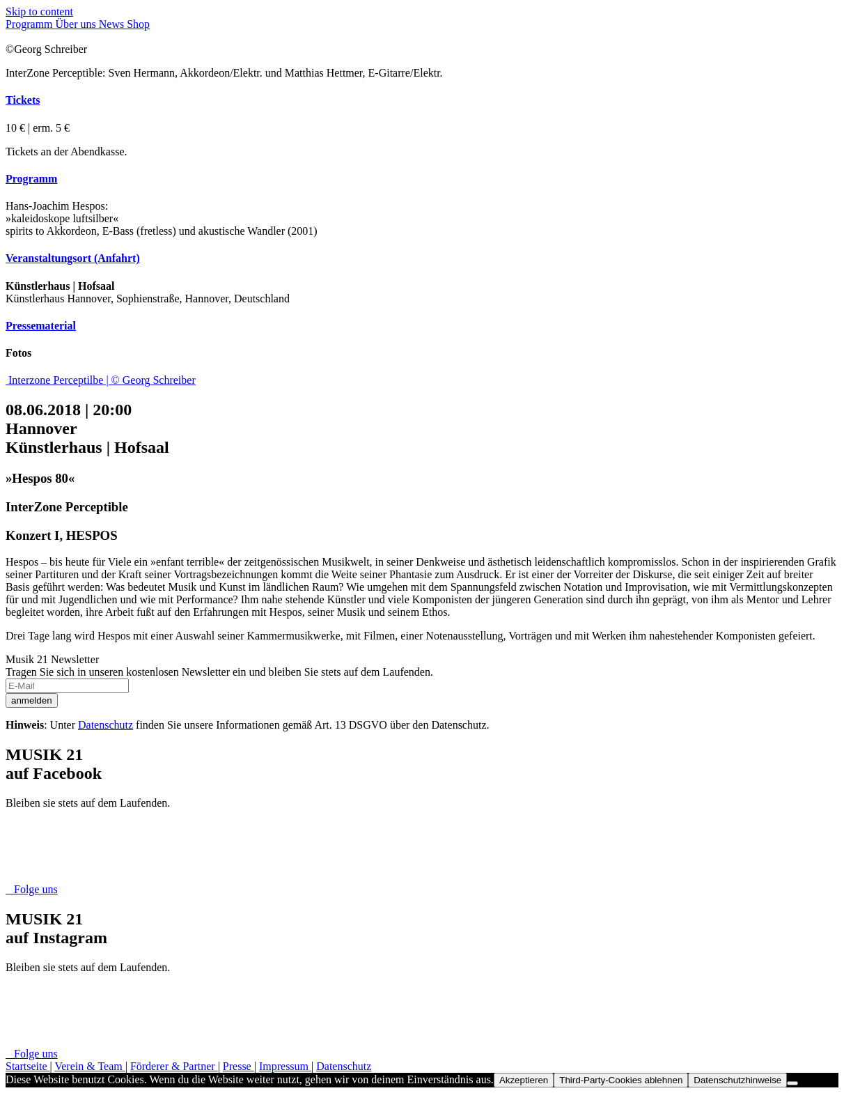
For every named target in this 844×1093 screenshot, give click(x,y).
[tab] (422, 100)
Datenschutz (105, 725)
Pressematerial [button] (41, 326)
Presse (238, 1066)
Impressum (285, 1066)
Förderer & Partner (174, 1066)
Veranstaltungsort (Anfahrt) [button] (73, 258)
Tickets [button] (23, 100)
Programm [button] (31, 179)
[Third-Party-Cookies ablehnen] (792, 1083)
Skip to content (39, 11)
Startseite (28, 1066)
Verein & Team (89, 1066)
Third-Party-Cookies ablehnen (620, 1080)
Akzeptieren (523, 1080)
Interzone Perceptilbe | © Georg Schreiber (102, 380)
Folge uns (32, 889)
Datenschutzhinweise (737, 1080)
